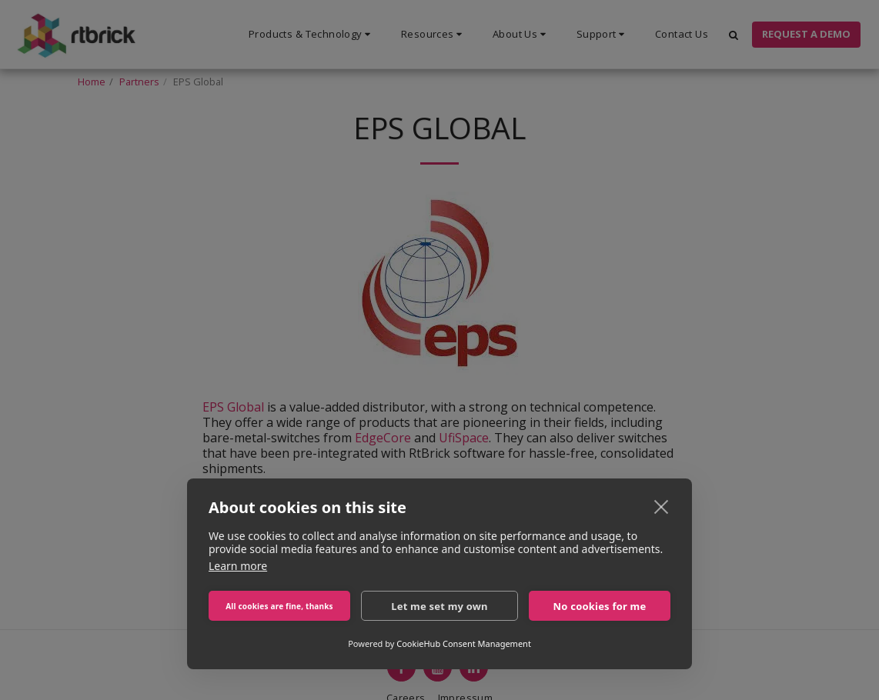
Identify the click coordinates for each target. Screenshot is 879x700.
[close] (661, 506)
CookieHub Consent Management (463, 643)
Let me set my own (439, 606)
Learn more (238, 565)
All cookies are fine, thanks (279, 606)
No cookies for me (600, 606)
